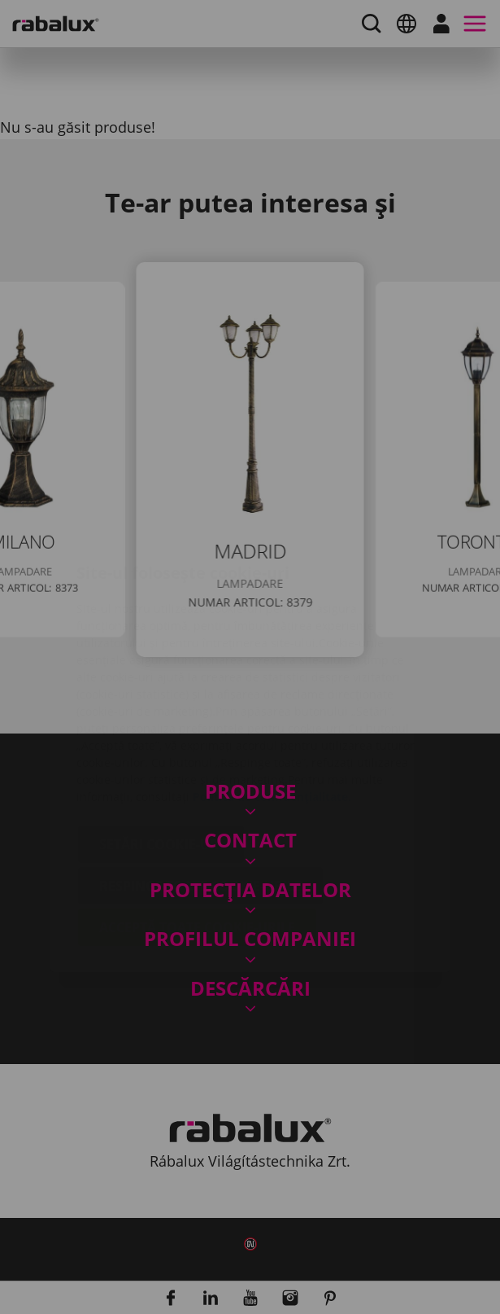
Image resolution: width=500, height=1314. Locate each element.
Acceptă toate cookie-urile (197, 830)
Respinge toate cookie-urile (200, 789)
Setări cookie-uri (161, 747)
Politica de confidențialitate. (272, 699)
